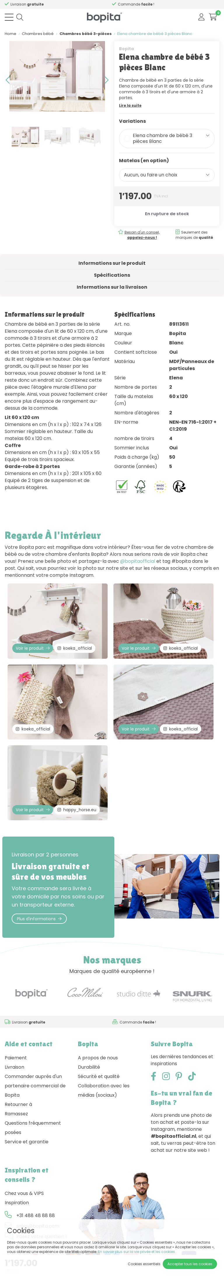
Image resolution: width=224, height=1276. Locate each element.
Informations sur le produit (112, 263)
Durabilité (89, 1067)
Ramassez (16, 1113)
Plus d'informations (39, 919)
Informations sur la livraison (112, 287)
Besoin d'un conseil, (71, 4)
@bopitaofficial (137, 561)
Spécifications (112, 275)
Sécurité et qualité (99, 1076)
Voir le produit (33, 648)
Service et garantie (26, 1141)
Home (10, 33)
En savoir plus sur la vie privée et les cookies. (137, 1251)
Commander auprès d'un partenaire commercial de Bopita (35, 1085)
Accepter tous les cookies (189, 1263)
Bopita (126, 49)
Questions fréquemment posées (33, 1128)
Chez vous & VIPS (24, 1193)
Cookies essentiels (144, 1263)
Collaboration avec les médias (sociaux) (104, 1090)
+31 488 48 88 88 (35, 1215)
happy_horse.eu (76, 810)
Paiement (16, 1057)
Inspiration (17, 1202)
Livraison (14, 1067)
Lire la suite (130, 105)
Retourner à (18, 1104)
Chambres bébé (38, 33)
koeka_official (74, 648)
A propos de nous (98, 1057)
